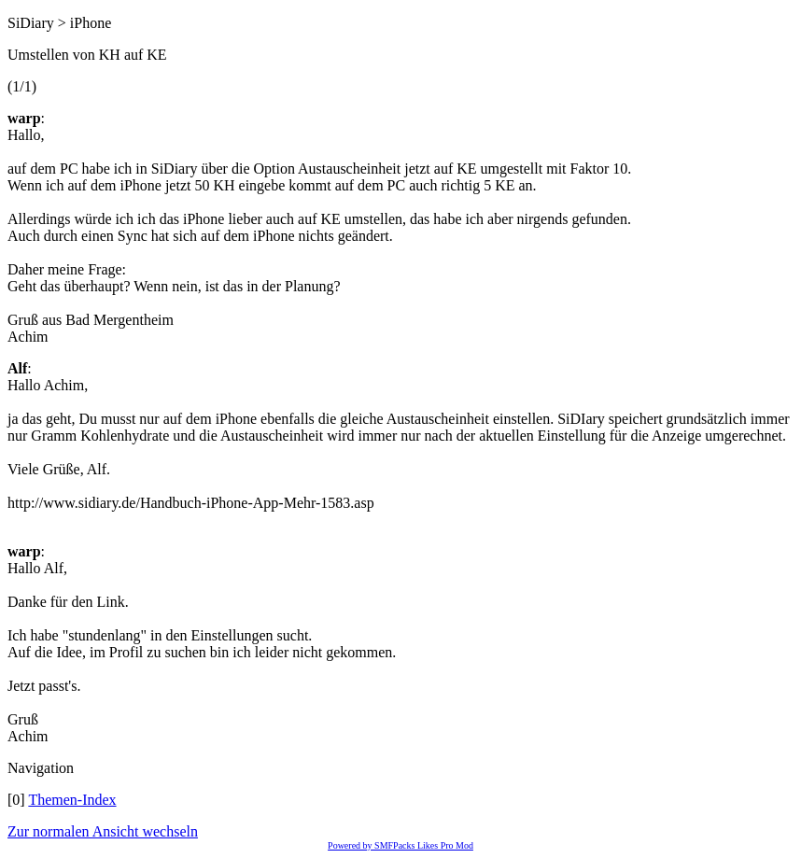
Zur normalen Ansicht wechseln (102, 831)
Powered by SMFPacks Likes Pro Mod (400, 845)
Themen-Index (72, 800)
